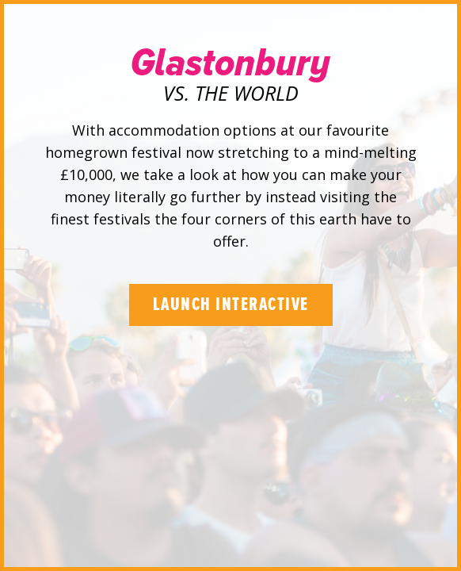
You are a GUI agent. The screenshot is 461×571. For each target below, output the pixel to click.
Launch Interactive (231, 304)
